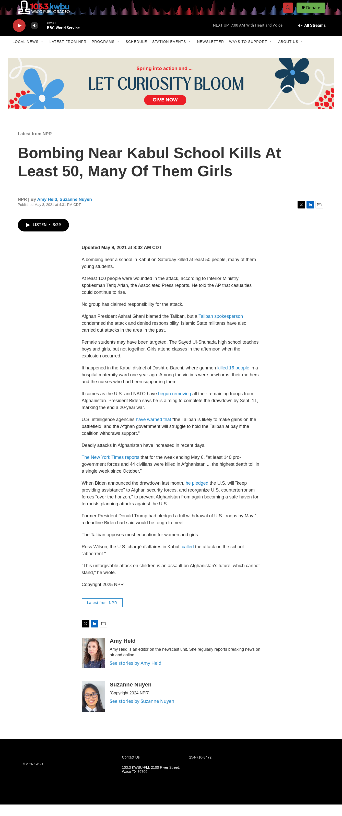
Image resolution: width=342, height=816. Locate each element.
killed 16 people (233, 379)
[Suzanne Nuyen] (93, 708)
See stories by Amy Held (135, 674)
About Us (288, 53)
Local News (26, 53)
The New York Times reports (110, 468)
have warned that (153, 431)
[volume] (34, 37)
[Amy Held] (93, 664)
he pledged (197, 494)
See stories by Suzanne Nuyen (142, 712)
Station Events (169, 53)
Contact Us (131, 769)
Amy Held (47, 210)
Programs (103, 53)
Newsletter (210, 53)
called (188, 558)
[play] (19, 37)
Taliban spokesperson (220, 327)
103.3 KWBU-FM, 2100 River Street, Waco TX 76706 (151, 781)
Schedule (136, 53)
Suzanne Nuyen (76, 210)
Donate (316, 13)
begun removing (174, 405)
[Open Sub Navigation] (42, 53)
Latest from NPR (68, 53)
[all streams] (311, 37)
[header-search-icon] (291, 13)
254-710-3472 (200, 769)
